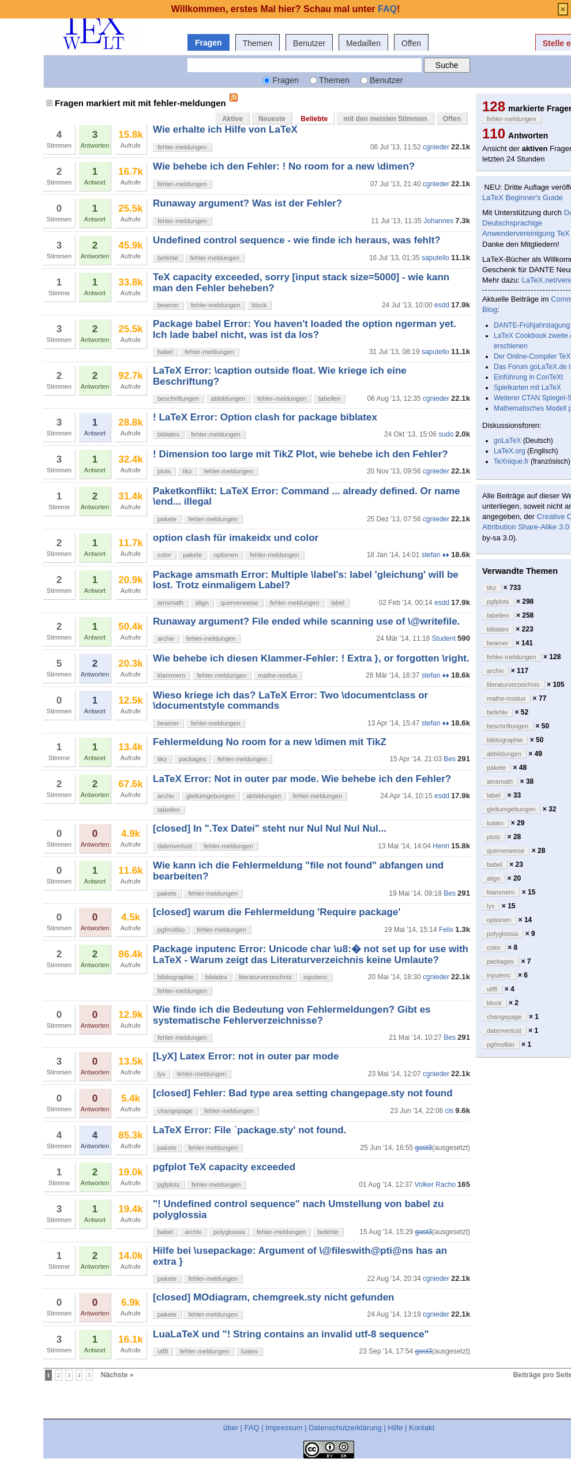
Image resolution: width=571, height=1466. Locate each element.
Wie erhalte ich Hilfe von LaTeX (225, 129)
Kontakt (421, 1427)
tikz (188, 471)
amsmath (170, 602)
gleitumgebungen (210, 795)
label (337, 602)
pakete (166, 519)
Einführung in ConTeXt (528, 377)
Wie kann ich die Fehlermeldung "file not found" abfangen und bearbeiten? (298, 870)
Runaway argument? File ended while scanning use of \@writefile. (306, 621)
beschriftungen (178, 398)
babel (165, 351)
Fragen (208, 42)
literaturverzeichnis (265, 976)
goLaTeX (507, 441)
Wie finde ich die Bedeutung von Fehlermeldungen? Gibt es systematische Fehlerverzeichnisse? (292, 1014)
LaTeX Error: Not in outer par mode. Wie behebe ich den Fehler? (302, 778)
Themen (257, 43)
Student (444, 638)
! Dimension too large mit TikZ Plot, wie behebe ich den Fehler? (300, 454)
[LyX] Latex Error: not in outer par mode (246, 1056)
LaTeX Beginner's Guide (522, 197)
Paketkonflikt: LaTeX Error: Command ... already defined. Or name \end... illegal (306, 496)
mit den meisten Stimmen (385, 119)
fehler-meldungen (182, 147)
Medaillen (363, 43)
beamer (168, 305)
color (164, 554)
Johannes (438, 221)
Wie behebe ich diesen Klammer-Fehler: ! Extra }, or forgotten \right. (311, 658)
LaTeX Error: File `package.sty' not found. (249, 1130)
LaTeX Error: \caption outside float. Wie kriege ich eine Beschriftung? (280, 375)
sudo (445, 434)
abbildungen (228, 398)
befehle (167, 257)
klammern (171, 675)
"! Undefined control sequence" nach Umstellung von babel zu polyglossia (298, 1209)
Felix (446, 930)
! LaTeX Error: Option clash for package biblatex (265, 417)
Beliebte (314, 119)
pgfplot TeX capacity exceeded (224, 1166)
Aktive (232, 119)
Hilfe (395, 1427)
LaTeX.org (509, 451)
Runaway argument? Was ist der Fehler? (247, 203)
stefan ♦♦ (435, 555)
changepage (175, 1110)
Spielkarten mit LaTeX (527, 388)
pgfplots (168, 1184)
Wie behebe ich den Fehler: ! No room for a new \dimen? (284, 166)
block (259, 305)
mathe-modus (277, 675)
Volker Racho (435, 1185)
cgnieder (436, 147)
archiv (165, 638)
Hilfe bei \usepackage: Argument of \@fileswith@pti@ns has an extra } (300, 1255)
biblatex (168, 434)
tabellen (329, 398)
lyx (161, 1073)
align (202, 602)
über (230, 1427)
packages (192, 758)
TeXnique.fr (511, 461)
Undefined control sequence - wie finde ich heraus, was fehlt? (297, 240)
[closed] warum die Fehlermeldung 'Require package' (276, 912)
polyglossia (229, 1231)
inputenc (315, 976)
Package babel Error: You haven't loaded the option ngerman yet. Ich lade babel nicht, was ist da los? (304, 329)
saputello (435, 258)
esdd (441, 305)
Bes (450, 759)
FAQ (252, 1427)
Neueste (272, 119)
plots (164, 471)
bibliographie (175, 976)
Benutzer (309, 43)
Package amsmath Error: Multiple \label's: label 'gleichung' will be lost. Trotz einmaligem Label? (306, 580)
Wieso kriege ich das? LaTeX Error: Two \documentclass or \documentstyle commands (290, 700)
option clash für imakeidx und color (235, 537)
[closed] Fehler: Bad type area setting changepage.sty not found (303, 1093)
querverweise (239, 602)
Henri (441, 846)
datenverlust (174, 846)
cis (449, 1111)
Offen (411, 43)
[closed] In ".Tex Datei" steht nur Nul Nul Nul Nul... (269, 828)
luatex (249, 1351)
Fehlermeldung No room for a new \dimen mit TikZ (269, 741)
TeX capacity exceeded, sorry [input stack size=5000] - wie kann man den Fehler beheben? (301, 282)
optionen (226, 554)
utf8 (162, 1351)
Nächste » (117, 1375)
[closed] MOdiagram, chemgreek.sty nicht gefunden (273, 1297)
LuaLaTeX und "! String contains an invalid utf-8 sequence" (291, 1334)
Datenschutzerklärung (345, 1427)
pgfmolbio (171, 929)
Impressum (283, 1427)
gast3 (423, 1148)
